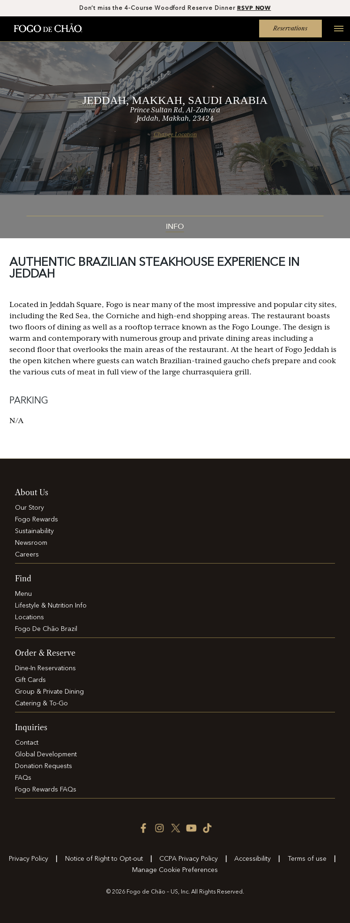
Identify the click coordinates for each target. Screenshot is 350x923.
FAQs (23, 778)
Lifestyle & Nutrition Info (51, 605)
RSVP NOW (254, 7)
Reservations (290, 28)
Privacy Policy (28, 859)
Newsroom (31, 543)
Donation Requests (43, 766)
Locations (29, 617)
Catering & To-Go (41, 703)
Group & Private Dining (49, 692)
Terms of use (307, 859)
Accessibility (252, 859)
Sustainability (34, 531)
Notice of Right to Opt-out (104, 859)
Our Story (29, 508)
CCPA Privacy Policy (188, 859)
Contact (26, 743)
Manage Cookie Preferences (175, 870)
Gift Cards (30, 680)
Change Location (175, 134)
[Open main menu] (335, 33)
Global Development (46, 754)
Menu (23, 594)
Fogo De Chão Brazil (46, 629)
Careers (27, 554)
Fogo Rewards (36, 519)
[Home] (47, 28)
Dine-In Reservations (45, 668)
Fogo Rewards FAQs (45, 789)
